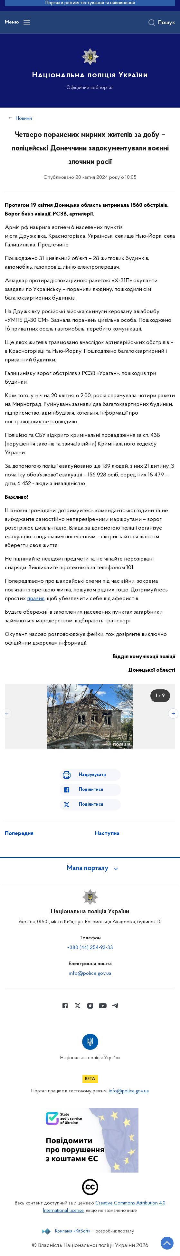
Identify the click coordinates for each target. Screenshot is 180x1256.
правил (35, 599)
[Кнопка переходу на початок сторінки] (167, 1243)
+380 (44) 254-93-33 (90, 947)
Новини (24, 118)
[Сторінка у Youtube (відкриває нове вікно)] (103, 1006)
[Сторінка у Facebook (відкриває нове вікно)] (65, 1006)
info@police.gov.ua (90, 973)
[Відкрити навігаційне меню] (27, 22)
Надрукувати (92, 774)
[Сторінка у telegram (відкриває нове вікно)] (115, 1006)
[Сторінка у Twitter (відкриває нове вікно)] (77, 1006)
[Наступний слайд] (173, 713)
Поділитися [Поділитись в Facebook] (91, 789)
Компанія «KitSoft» (72, 1231)
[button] (90, 868)
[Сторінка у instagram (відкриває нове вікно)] (90, 1006)
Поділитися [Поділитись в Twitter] (91, 804)
